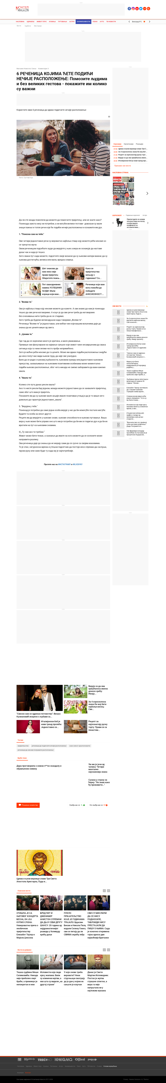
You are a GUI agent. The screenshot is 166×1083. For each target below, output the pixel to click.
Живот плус (42, 21)
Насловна (20, 21)
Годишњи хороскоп (133, 215)
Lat (145, 8)
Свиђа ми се (77, 805)
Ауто (102, 21)
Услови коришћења (110, 1066)
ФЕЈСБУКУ (77, 464)
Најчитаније (129, 144)
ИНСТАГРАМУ (64, 464)
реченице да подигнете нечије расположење (49, 746)
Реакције (139, 144)
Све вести (116, 306)
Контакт (28, 1073)
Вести (19, 26)
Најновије (118, 144)
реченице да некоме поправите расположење (35, 750)
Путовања (62, 21)
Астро (71, 21)
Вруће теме (22, 758)
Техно (95, 21)
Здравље (30, 21)
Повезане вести (24, 891)
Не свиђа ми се (99, 805)
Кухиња (52, 21)
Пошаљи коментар (28, 805)
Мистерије (38, 26)
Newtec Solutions (135, 1079)
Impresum (20, 1073)
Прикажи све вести (122, 166)
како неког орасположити (80, 746)
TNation (146, 1079)
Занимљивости (83, 21)
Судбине (28, 26)
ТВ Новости (111, 21)
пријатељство (23, 746)
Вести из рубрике (25, 950)
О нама (99, 1066)
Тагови (20, 740)
